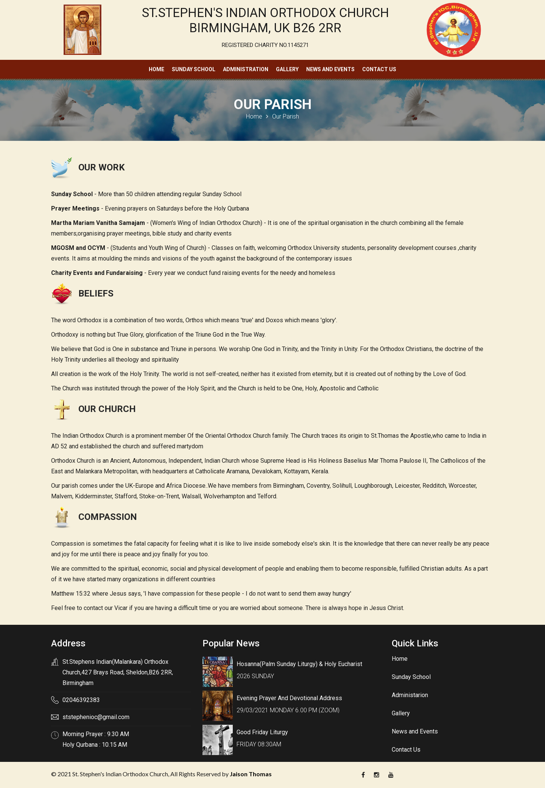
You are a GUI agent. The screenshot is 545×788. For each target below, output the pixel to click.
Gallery (287, 69)
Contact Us (379, 69)
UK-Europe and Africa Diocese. (166, 485)
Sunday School (193, 69)
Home (156, 69)
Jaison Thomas (251, 773)
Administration (245, 69)
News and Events (330, 69)
